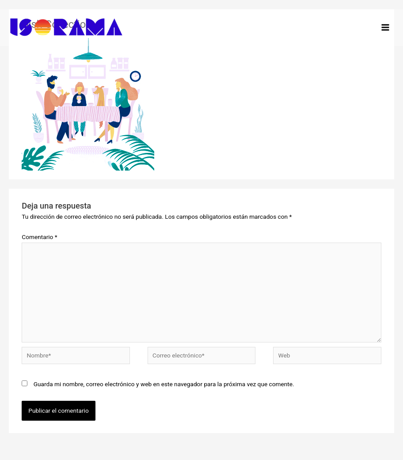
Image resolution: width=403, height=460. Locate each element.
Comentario (39, 236)
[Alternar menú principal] (385, 27)
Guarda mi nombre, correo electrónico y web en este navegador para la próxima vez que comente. (164, 384)
